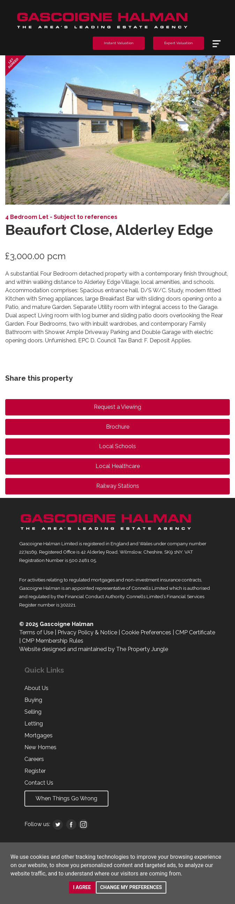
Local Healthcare (118, 466)
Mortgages (38, 735)
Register (35, 771)
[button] (22, 130)
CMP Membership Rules (52, 640)
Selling (32, 711)
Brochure (117, 426)
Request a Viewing (117, 407)
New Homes (40, 747)
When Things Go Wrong (66, 798)
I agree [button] (82, 887)
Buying (33, 700)
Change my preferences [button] (131, 887)
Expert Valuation (178, 43)
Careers (34, 759)
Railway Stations (117, 486)
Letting (33, 723)
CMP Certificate (195, 632)
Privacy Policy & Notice (87, 632)
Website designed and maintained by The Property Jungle (93, 649)
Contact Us (38, 782)
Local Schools (117, 446)
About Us (36, 688)
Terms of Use (36, 632)
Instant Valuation (119, 43)
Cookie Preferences (146, 632)
